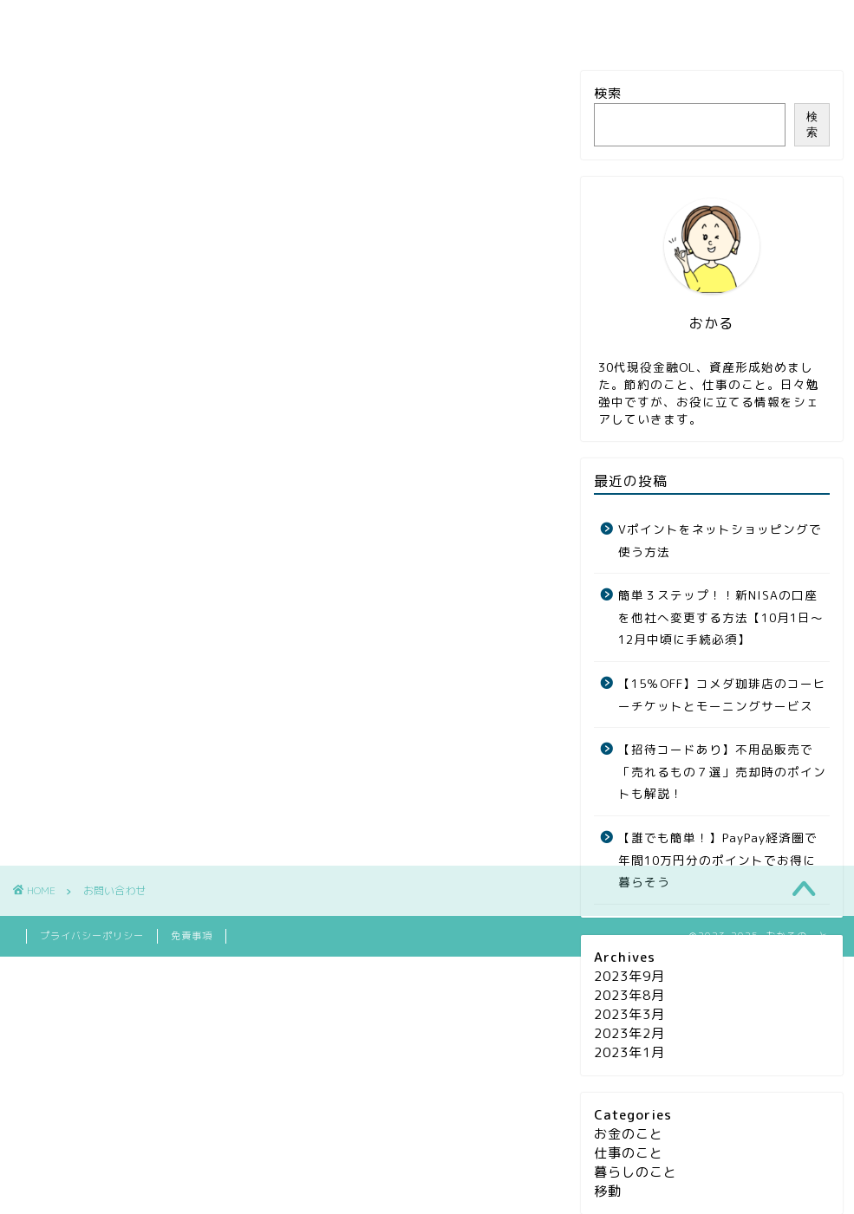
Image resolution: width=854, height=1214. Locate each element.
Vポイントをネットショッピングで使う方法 (720, 540)
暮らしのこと (454, 24)
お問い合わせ (599, 24)
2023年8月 (629, 995)
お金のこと (186, 24)
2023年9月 (629, 976)
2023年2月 (629, 1033)
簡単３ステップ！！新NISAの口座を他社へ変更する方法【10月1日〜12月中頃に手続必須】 (721, 617)
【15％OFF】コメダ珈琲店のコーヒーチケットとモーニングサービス (722, 694)
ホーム (69, 24)
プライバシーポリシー (92, 962)
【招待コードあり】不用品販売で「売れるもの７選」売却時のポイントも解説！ (722, 771)
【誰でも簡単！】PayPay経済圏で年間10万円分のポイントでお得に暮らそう (718, 859)
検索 (608, 93)
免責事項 (191, 962)
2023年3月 (629, 1014)
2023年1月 (629, 1052)
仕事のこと (317, 24)
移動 (608, 1191)
